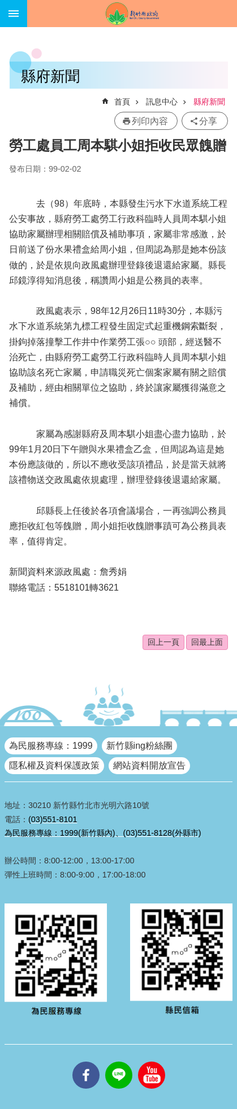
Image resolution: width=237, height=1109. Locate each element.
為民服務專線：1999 (51, 745)
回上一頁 (163, 642)
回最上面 (207, 642)
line (118, 1061)
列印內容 (150, 121)
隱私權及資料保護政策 (54, 765)
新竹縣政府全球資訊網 (132, 13)
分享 (208, 121)
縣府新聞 (209, 101)
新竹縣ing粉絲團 (139, 745)
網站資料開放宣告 (149, 765)
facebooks (86, 1061)
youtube (151, 1061)
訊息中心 (162, 101)
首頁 (122, 101)
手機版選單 (13, 13)
